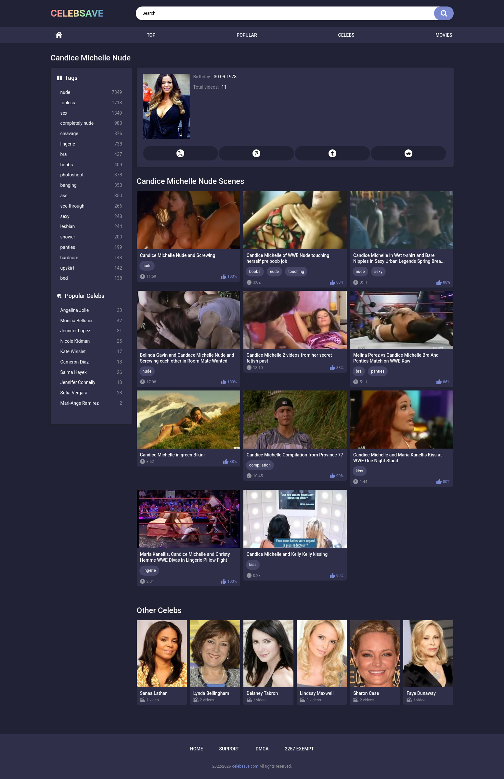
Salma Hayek (91, 372)
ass (91, 195)
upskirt (91, 268)
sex (91, 113)
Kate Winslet (91, 351)
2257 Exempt (299, 748)
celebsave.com (245, 766)
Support (229, 748)
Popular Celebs (85, 295)
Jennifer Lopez (91, 331)
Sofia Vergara (91, 393)
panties (91, 247)
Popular (247, 35)
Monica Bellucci (91, 321)
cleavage (91, 133)
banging (91, 185)
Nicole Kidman (91, 341)
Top (151, 35)
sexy (91, 216)
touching (296, 271)
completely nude (91, 123)
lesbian (91, 226)
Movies (443, 35)
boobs (91, 165)
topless (91, 103)
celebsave (77, 13)
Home (59, 35)
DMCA (262, 748)
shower (91, 237)
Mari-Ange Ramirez (91, 403)
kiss (359, 471)
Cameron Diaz (91, 362)
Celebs (346, 35)
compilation (260, 465)
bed (91, 278)
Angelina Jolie (91, 310)
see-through (91, 206)
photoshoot (91, 175)
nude (91, 92)
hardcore (91, 258)
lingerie (91, 144)
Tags (71, 77)
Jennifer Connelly (91, 382)
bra (91, 154)
